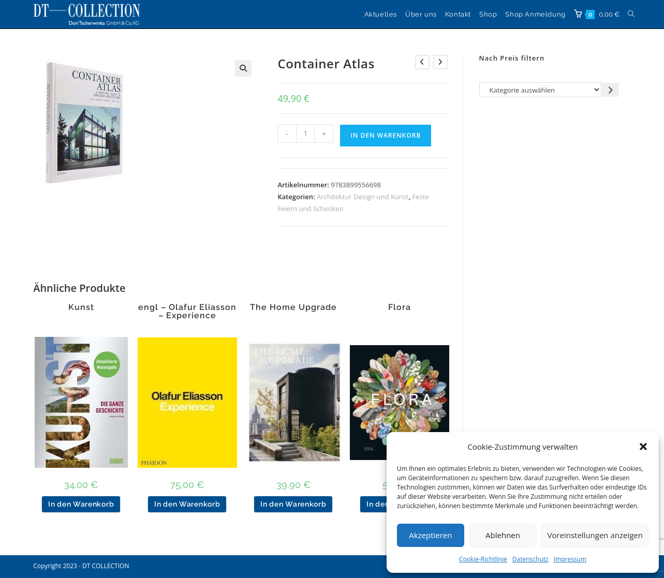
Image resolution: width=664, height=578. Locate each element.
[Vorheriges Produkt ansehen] (422, 62)
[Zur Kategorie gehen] (610, 89)
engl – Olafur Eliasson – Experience (187, 311)
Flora (399, 307)
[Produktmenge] (305, 133)
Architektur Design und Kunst (363, 196)
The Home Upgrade (293, 307)
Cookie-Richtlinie (483, 559)
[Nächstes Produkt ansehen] (440, 62)
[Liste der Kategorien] (540, 89)
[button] (643, 446)
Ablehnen (502, 535)
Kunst (81, 307)
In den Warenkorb (385, 135)
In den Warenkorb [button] (81, 504)
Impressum (570, 559)
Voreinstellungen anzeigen (595, 535)
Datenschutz (530, 559)
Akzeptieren (430, 535)
